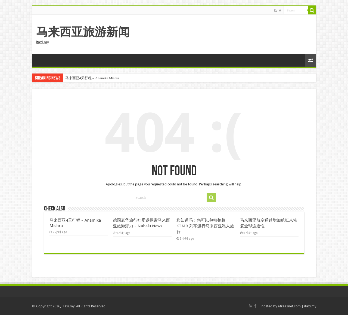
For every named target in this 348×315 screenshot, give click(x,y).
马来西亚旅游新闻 (83, 31)
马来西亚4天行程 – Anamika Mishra (92, 78)
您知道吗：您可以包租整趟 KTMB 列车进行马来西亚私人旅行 (205, 226)
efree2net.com (289, 306)
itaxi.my (310, 306)
